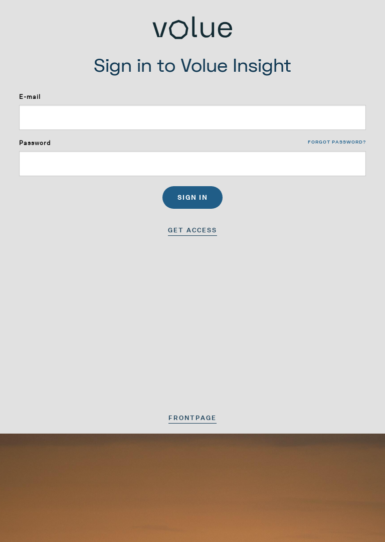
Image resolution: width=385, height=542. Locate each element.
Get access (192, 230)
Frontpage (192, 418)
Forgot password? (337, 142)
